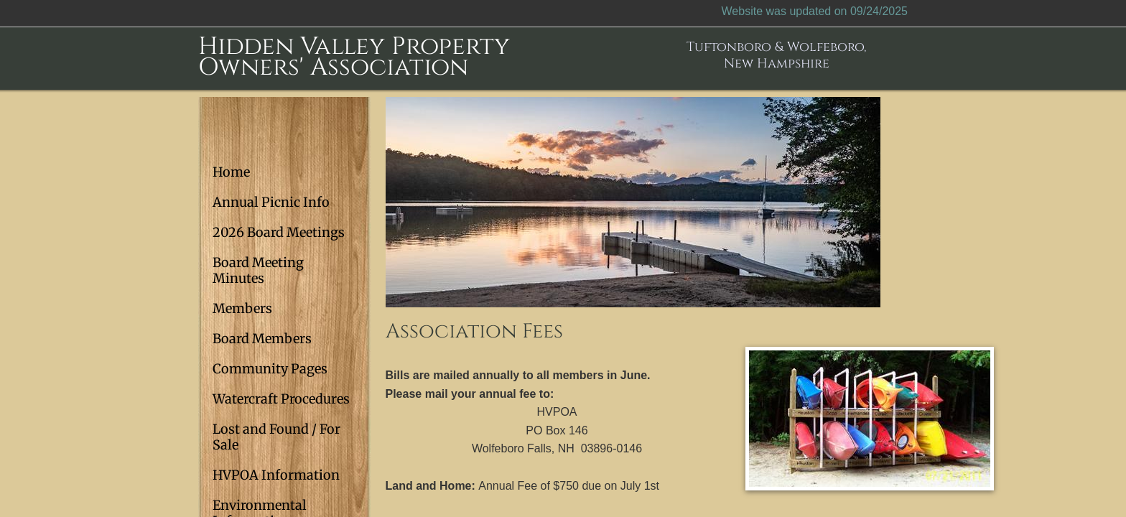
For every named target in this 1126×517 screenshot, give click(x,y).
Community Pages (270, 368)
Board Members (262, 338)
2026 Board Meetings (279, 232)
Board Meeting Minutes (258, 270)
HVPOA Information (276, 475)
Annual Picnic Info (271, 202)
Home (231, 172)
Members (242, 308)
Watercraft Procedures (281, 399)
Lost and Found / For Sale (276, 437)
